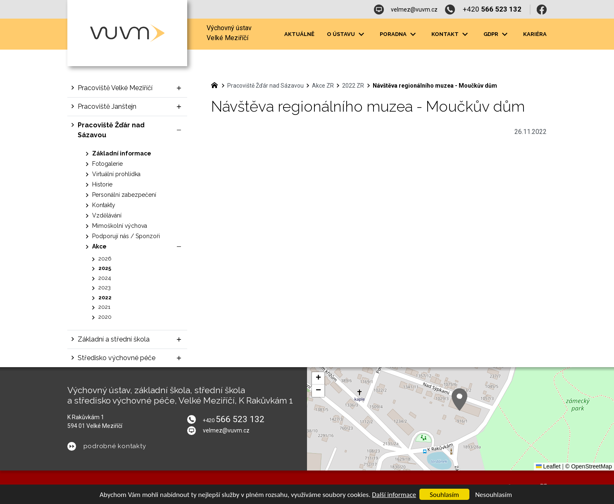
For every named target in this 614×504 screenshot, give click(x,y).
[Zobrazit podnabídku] (361, 34)
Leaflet (548, 466)
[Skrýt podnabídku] (179, 130)
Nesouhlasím (493, 494)
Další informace (394, 494)
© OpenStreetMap (588, 466)
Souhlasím (444, 494)
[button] (459, 399)
